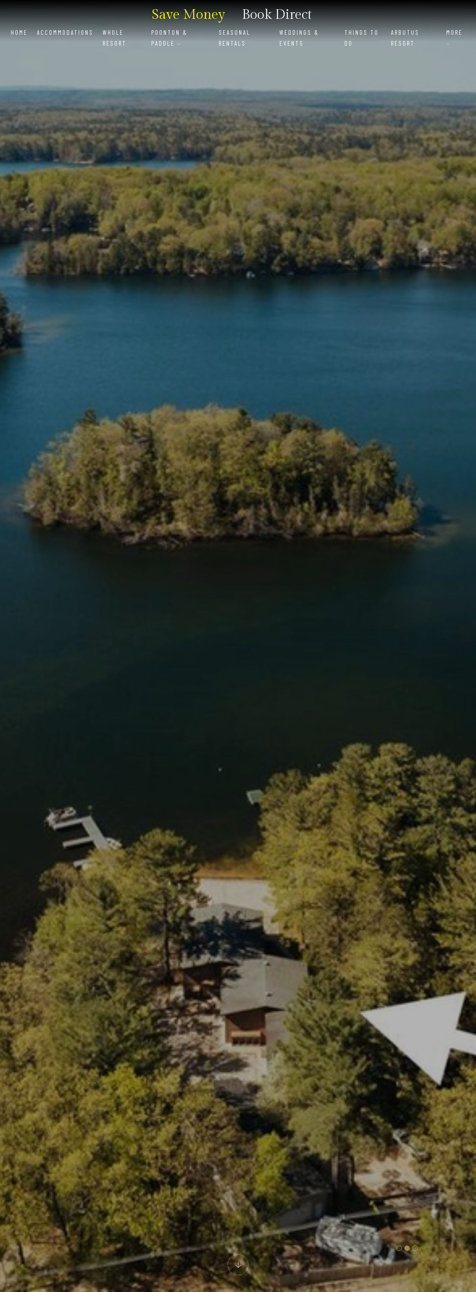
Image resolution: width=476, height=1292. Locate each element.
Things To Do (361, 37)
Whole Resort (115, 37)
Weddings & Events (299, 37)
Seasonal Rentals (235, 37)
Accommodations (65, 32)
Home (19, 32)
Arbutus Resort (405, 37)
